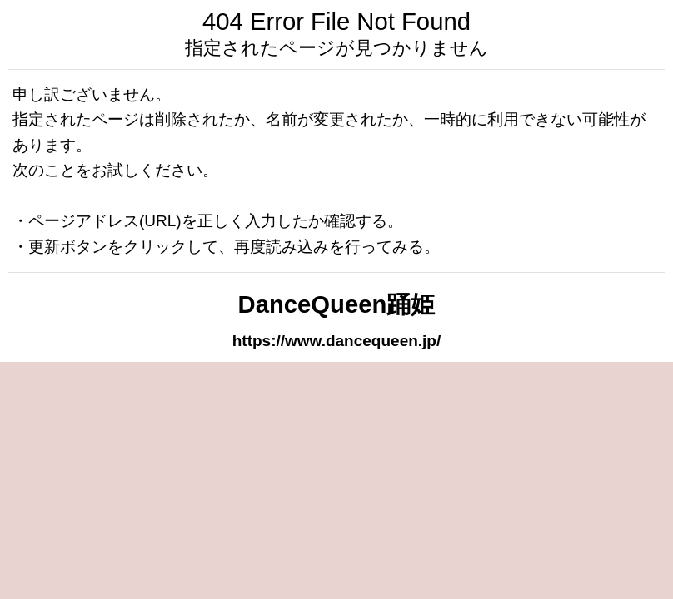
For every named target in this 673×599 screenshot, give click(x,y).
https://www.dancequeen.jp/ (336, 340)
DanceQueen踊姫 (337, 304)
